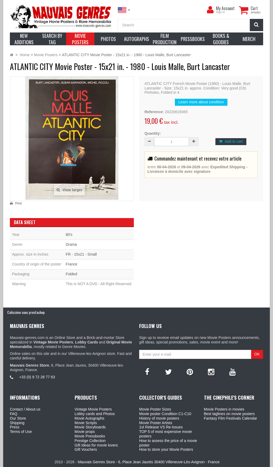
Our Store (18, 418)
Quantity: (152, 133)
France (71, 264)
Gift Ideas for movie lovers (96, 445)
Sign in (220, 12)
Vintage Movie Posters (93, 409)
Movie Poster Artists (155, 423)
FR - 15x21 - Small (81, 254)
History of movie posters (159, 418)
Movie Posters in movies (224, 409)
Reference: (154, 112)
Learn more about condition (201, 102)
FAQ (13, 414)
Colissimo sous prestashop (26, 312)
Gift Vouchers (86, 449)
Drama (71, 244)
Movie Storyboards (90, 427)
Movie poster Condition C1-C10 (165, 414)
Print (18, 203)
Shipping (17, 423)
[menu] (210, 10)
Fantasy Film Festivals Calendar (230, 418)
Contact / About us (25, 409)
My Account (225, 8)
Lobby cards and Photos (95, 414)
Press (14, 427)
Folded (71, 274)
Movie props (85, 431)
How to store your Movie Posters (166, 449)
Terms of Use (21, 431)
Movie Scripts (86, 423)
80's (69, 234)
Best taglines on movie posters (229, 414)
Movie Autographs (90, 418)
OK (257, 354)
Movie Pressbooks (90, 436)
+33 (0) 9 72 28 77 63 (37, 377)
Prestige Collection (90, 441)
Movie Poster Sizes (155, 409)
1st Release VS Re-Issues (161, 427)
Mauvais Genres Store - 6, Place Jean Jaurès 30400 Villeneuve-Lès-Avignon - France (149, 462)
